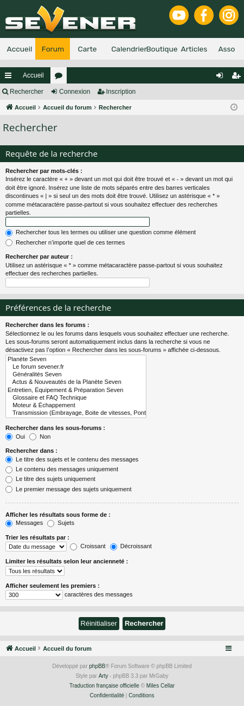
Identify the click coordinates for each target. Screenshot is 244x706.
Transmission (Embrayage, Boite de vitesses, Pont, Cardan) (76, 413)
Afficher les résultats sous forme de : (58, 514)
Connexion (74, 91)
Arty (103, 676)
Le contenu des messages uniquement (61, 469)
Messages (24, 522)
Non (39, 436)
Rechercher (26, 91)
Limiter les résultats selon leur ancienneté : (66, 561)
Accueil (33, 75)
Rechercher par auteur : (39, 256)
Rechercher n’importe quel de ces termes (65, 242)
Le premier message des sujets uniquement (68, 489)
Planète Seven (76, 359)
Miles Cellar (160, 686)
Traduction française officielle (104, 686)
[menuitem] (107, 696)
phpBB (97, 666)
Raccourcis (10, 78)
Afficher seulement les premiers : (52, 585)
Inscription (121, 91)
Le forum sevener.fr (76, 367)
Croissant (88, 546)
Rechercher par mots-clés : (43, 171)
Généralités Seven (76, 374)
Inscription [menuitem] (238, 78)
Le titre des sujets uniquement (50, 479)
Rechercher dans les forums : (47, 325)
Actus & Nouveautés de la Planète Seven (76, 382)
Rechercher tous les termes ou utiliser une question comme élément (100, 232)
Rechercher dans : (31, 450)
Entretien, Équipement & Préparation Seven (76, 390)
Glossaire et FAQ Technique (76, 398)
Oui (15, 436)
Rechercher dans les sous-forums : (55, 428)
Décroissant (131, 546)
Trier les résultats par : (37, 537)
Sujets (60, 522)
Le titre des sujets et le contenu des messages (71, 459)
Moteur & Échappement (76, 405)
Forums (61, 78)
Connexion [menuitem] (222, 78)
